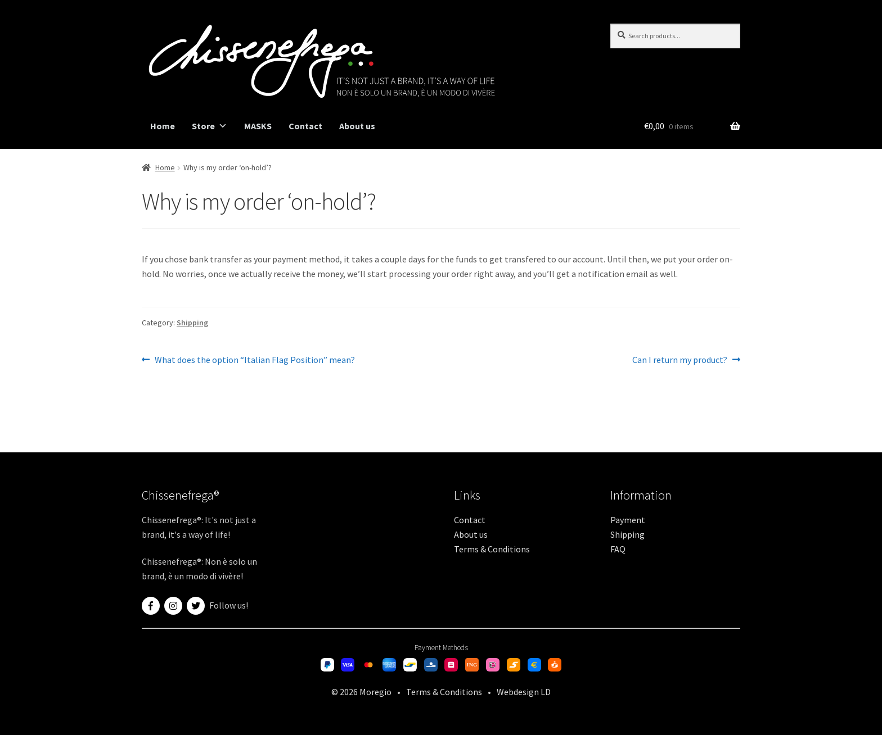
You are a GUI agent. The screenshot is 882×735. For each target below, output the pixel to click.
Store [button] (209, 126)
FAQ (618, 549)
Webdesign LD (524, 691)
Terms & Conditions (492, 549)
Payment (627, 519)
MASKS (258, 125)
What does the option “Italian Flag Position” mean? (254, 360)
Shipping (192, 322)
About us (357, 125)
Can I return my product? (679, 360)
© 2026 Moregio (361, 691)
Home (162, 125)
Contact (305, 125)
